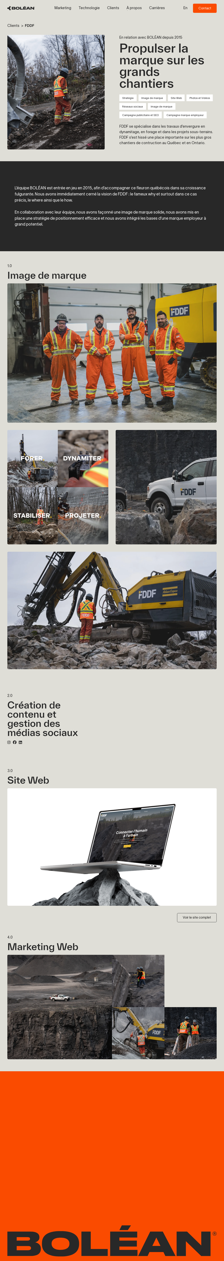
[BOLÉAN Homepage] (21, 8)
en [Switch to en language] (185, 8)
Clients (13, 26)
